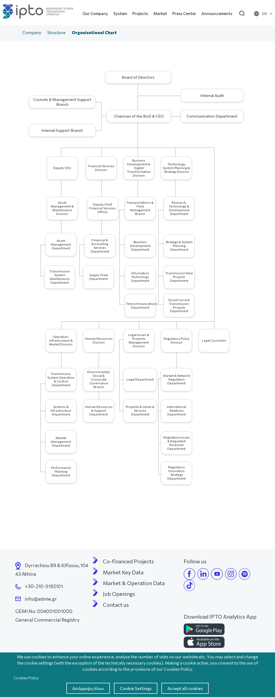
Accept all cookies (185, 688)
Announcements (216, 13)
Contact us (116, 604)
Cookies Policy (26, 678)
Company (31, 32)
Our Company (95, 13)
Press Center (184, 13)
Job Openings (119, 593)
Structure (56, 32)
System (120, 13)
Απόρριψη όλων (88, 688)
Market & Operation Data (134, 583)
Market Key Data (123, 572)
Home (13, 33)
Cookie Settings (135, 688)
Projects (140, 13)
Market (160, 13)
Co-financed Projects (128, 561)
